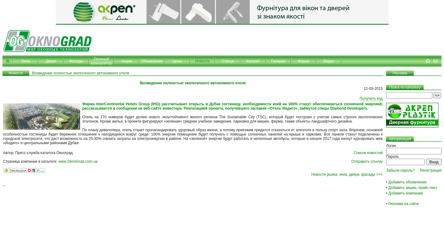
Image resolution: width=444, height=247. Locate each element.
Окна (25, 61)
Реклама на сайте (404, 204)
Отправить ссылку (367, 161)
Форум (303, 61)
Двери (51, 61)
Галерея (278, 61)
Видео (328, 61)
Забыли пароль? (400, 170)
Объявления (151, 61)
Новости (202, 61)
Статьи (228, 61)
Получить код (371, 98)
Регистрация (431, 170)
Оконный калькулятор (101, 61)
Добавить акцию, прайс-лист (413, 188)
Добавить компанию (406, 193)
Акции (126, 61)
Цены (177, 61)
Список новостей (368, 153)
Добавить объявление (407, 182)
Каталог (253, 61)
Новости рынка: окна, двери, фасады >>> (347, 174)
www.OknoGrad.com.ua (78, 161)
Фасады (76, 61)
